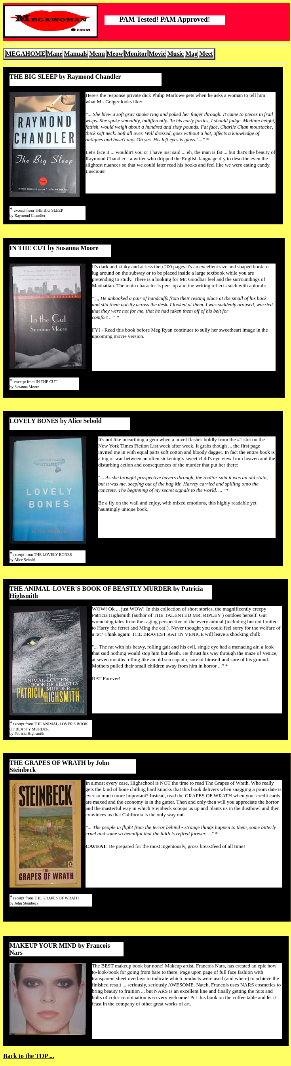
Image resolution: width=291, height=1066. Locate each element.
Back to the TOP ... (28, 1056)
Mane (54, 53)
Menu (97, 53)
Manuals (76, 53)
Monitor (136, 53)
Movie (157, 53)
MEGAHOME (25, 53)
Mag (191, 53)
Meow (115, 53)
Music (175, 53)
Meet (206, 53)
